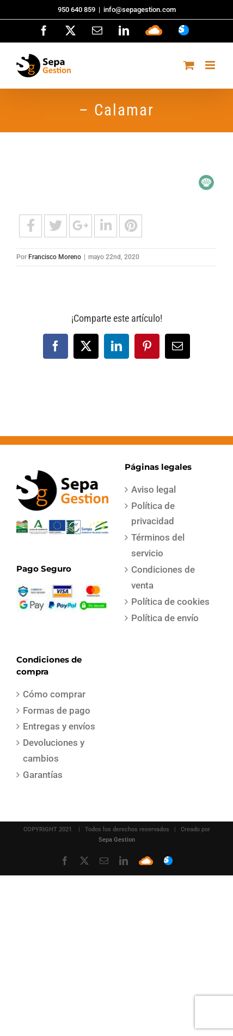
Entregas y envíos (59, 726)
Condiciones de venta (163, 577)
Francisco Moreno (54, 257)
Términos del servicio (158, 545)
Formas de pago (56, 710)
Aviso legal (153, 489)
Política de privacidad (153, 513)
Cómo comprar (54, 694)
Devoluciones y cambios (53, 750)
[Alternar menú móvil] (211, 65)
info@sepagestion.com (139, 9)
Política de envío (165, 617)
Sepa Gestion (117, 839)
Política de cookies (170, 601)
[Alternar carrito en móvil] (188, 65)
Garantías (43, 774)
